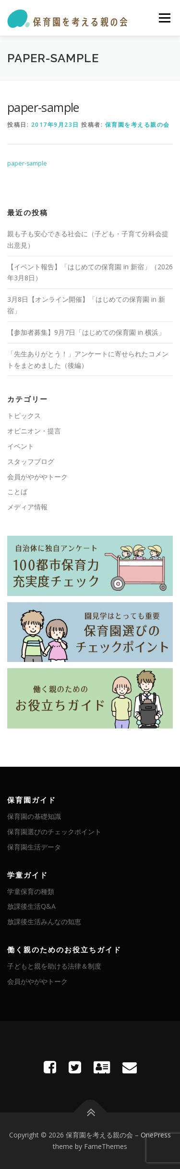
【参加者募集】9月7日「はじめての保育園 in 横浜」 (86, 332)
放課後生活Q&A (31, 906)
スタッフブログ (30, 461)
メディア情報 (27, 506)
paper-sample (27, 163)
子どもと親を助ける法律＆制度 (54, 965)
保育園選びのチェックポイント (54, 831)
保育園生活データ (34, 846)
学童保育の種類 (30, 891)
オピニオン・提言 (34, 430)
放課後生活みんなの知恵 (44, 921)
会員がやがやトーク (37, 476)
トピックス (24, 415)
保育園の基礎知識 (34, 816)
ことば (17, 491)
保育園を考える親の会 (137, 125)
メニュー (164, 18)
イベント (20, 446)
